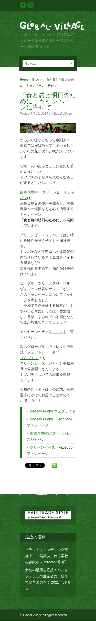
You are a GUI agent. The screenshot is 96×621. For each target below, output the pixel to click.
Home (24, 80)
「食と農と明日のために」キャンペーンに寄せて (48, 101)
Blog (36, 80)
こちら (57, 332)
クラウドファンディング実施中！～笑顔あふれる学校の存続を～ (46, 556)
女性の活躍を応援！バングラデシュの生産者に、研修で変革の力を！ (46, 576)
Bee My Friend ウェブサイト (53, 411)
